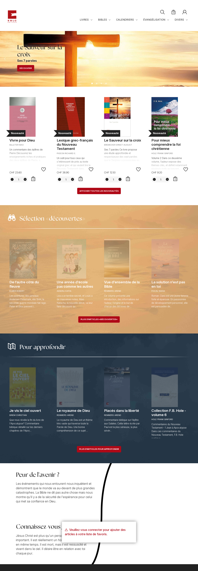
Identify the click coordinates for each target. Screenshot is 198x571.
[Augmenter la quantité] (25, 180)
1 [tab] (92, 83)
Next (193, 59)
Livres (84, 22)
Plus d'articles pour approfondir (99, 450)
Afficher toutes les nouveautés (99, 191)
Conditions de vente (18, 556)
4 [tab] (106, 83)
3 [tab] (101, 83)
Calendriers (125, 22)
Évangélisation (154, 22)
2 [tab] (96, 83)
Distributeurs (80, 547)
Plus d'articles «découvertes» (99, 320)
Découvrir (25, 68)
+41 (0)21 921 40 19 (22, 544)
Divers (179, 22)
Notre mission (17, 525)
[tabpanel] (99, 59)
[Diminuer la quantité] (12, 180)
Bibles (102, 22)
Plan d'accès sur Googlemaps (89, 544)
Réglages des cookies (73, 556)
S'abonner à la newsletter (150, 535)
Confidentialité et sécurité (45, 556)
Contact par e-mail (21, 547)
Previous (5, 59)
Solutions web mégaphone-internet (44, 562)
